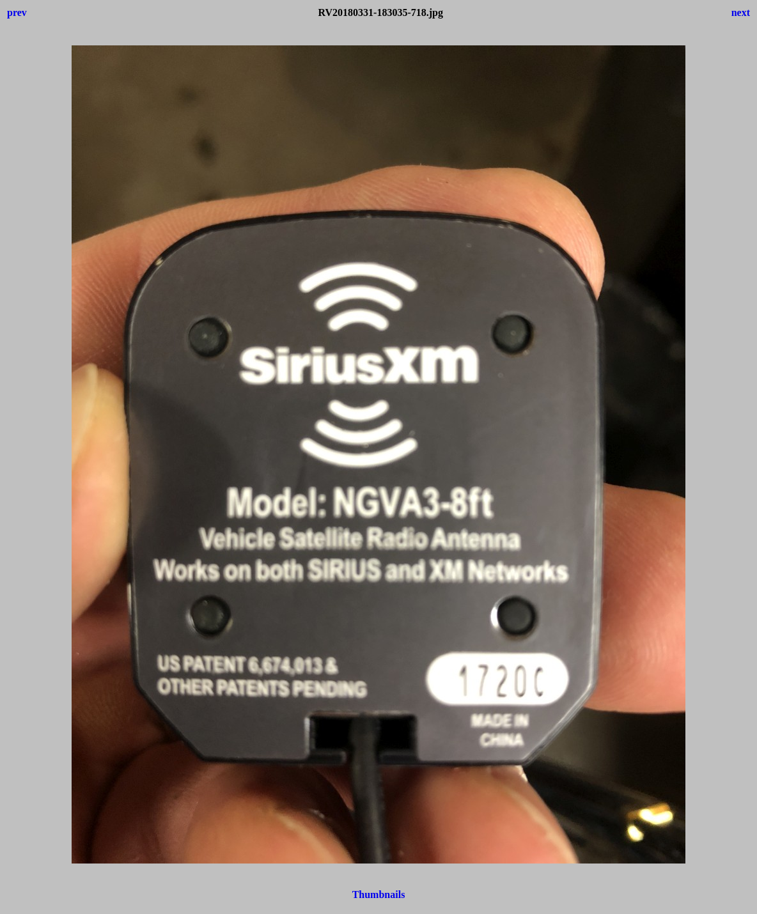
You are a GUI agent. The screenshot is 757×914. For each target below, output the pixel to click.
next (740, 12)
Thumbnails (378, 894)
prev (17, 12)
